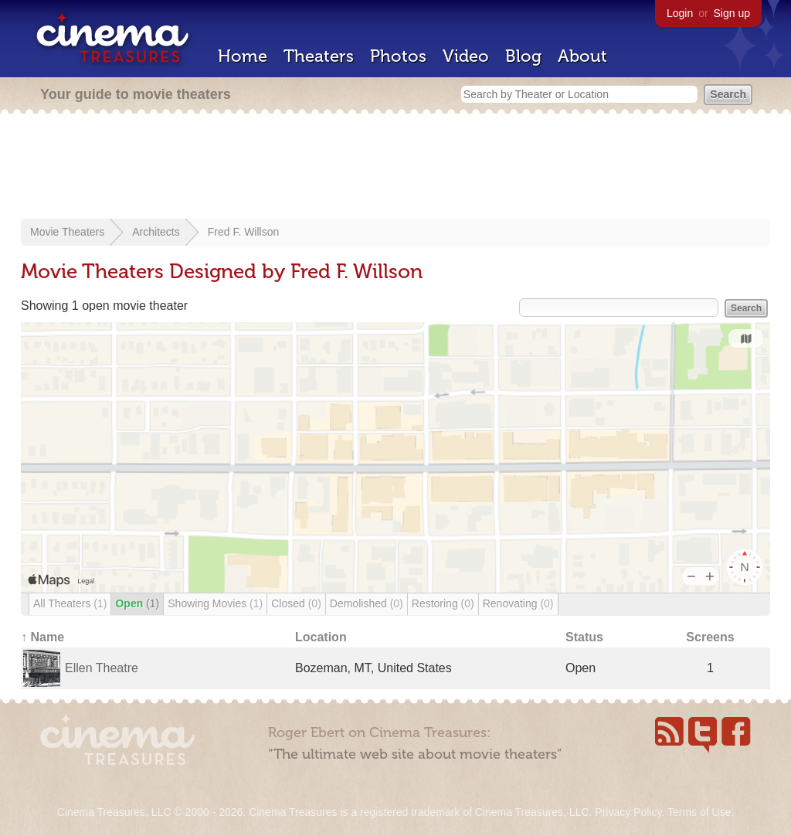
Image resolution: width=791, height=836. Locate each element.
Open (137, 603)
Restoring (443, 603)
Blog (523, 56)
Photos (398, 56)
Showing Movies (215, 603)
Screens (710, 637)
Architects (155, 232)
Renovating (518, 603)
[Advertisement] (395, 167)
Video (466, 56)
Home (242, 56)
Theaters (318, 56)
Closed (296, 603)
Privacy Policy (628, 812)
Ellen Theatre (101, 668)
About (582, 56)
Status (584, 637)
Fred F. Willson (244, 232)
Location (321, 637)
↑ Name (42, 637)
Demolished (366, 603)
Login (680, 13)
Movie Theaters (67, 232)
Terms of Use (699, 812)
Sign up (732, 13)
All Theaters (70, 603)
